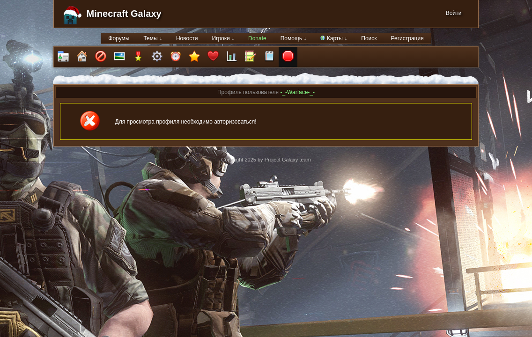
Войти (454, 13)
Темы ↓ (152, 38)
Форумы (118, 38)
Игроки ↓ (223, 38)
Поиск (369, 38)
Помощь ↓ (294, 38)
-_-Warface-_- (297, 92)
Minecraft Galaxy (124, 13)
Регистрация (407, 38)
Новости (187, 38)
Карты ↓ (333, 38)
